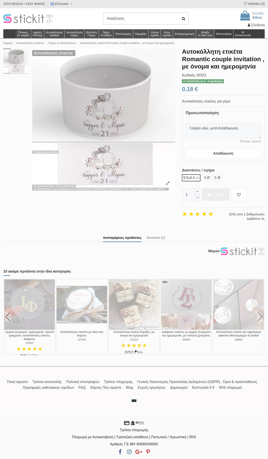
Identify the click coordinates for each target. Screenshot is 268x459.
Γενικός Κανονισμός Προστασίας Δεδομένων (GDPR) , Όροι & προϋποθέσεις (197, 382)
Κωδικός (188, 75)
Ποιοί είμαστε (17, 382)
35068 (239, 339)
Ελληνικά (62, 4)
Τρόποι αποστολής (47, 382)
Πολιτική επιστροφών (82, 382)
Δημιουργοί (179, 387)
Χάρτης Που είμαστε (105, 387)
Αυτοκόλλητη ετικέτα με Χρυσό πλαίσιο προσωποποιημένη (238, 333)
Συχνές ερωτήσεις (151, 387)
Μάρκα (213, 251)
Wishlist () (254, 4)
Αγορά (215, 194)
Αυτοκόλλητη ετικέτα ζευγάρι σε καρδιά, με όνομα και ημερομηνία (186, 333)
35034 (134, 339)
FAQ (81, 387)
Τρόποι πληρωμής (118, 382)
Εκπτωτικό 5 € (203, 387)
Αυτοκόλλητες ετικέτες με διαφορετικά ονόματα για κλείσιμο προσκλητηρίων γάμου (82, 335)
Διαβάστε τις (256, 218)
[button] (167, 33)
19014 (30, 343)
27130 (82, 343)
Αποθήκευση (223, 153)
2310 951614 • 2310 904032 (24, 4)
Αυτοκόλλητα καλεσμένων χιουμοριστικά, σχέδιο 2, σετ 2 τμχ (133, 333)
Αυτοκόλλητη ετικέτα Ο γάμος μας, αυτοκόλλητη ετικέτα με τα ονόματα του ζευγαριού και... (29, 335)
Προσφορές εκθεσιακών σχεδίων (48, 387)
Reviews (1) (156, 237)
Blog (129, 387)
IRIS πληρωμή (230, 387)
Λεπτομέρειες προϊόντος (122, 237)
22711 (186, 339)
